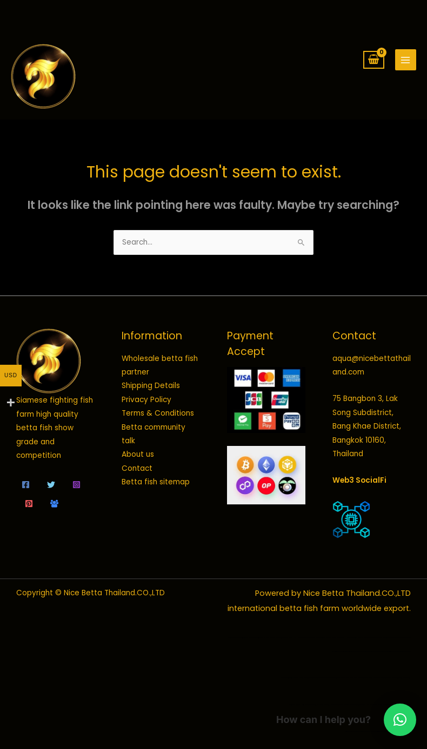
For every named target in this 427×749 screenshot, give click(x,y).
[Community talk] (54, 503)
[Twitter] (51, 484)
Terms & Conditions (158, 413)
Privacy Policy (146, 400)
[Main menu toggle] (405, 59)
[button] (400, 720)
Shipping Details (151, 385)
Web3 (343, 480)
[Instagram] (76, 484)
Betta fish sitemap (156, 482)
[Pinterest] (28, 503)
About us (138, 454)
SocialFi (371, 480)
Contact (137, 468)
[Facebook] (25, 484)
